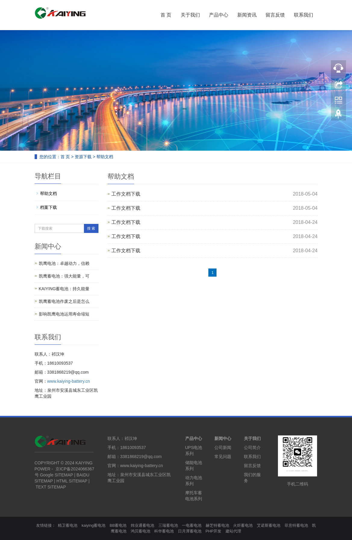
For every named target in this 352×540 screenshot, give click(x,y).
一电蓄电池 (191, 525)
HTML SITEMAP (71, 481)
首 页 (165, 14)
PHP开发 (214, 531)
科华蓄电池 (164, 531)
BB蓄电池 (118, 525)
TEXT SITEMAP (51, 487)
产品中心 (218, 14)
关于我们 (190, 14)
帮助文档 (104, 156)
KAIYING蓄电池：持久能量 (64, 288)
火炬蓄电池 (243, 525)
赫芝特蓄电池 (217, 525)
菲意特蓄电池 (296, 525)
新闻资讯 (247, 14)
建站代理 (233, 531)
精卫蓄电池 (67, 525)
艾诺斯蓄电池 (268, 525)
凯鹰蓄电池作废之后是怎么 (64, 301)
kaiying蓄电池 (93, 525)
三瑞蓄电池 (168, 525)
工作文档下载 (125, 193)
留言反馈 (275, 14)
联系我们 (303, 14)
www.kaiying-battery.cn (68, 381)
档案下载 (48, 207)
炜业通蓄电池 (142, 525)
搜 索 (91, 228)
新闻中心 (222, 438)
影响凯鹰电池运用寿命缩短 (64, 314)
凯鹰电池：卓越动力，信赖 (64, 263)
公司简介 (252, 447)
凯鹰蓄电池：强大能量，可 (64, 276)
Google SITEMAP (56, 474)
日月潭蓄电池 (189, 531)
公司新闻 (222, 447)
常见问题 (222, 456)
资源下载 (83, 156)
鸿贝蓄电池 (140, 531)
